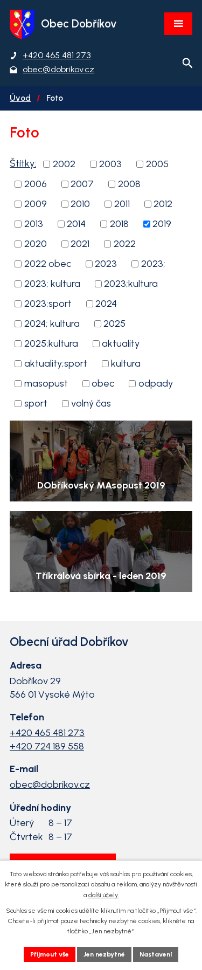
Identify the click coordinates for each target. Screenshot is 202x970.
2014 (76, 224)
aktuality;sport (55, 363)
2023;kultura (131, 284)
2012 (163, 204)
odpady (155, 383)
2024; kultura (52, 323)
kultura (126, 363)
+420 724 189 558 (47, 746)
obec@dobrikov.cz (50, 784)
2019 (161, 224)
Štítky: (23, 163)
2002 (64, 164)
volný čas (91, 403)
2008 (129, 184)
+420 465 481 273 (47, 733)
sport (35, 403)
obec (103, 383)
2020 (35, 244)
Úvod (20, 98)
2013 (33, 224)
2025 (114, 323)
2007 (82, 184)
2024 (106, 303)
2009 (35, 204)
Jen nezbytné (104, 954)
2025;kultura (51, 343)
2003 (110, 164)
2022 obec (47, 264)
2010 (80, 204)
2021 (80, 244)
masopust (46, 383)
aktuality (121, 343)
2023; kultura (52, 284)
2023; (153, 264)
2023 (106, 264)
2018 (119, 224)
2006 (35, 184)
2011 (122, 204)
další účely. (103, 895)
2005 (157, 164)
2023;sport (48, 303)
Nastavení (156, 954)
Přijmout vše (49, 954)
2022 (125, 244)
